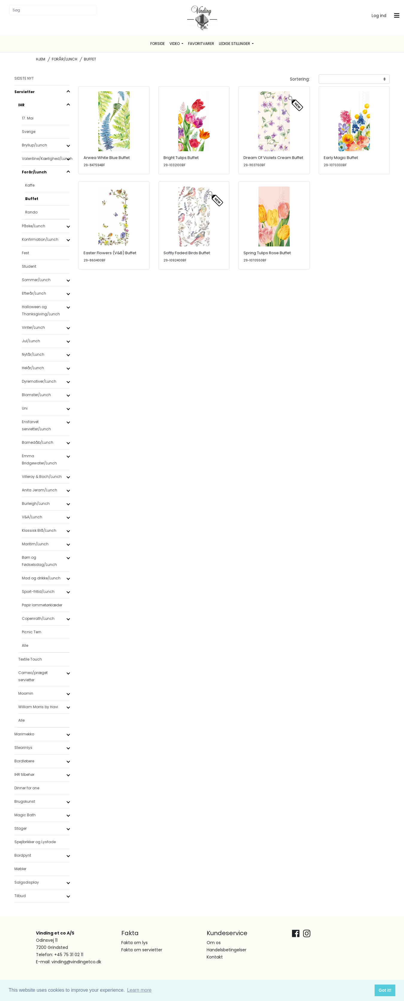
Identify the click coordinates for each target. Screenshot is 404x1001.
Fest (25, 252)
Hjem (40, 59)
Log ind (379, 16)
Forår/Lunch (64, 59)
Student (29, 266)
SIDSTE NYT (24, 78)
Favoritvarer (201, 43)
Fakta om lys (134, 943)
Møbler (20, 868)
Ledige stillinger (235, 43)
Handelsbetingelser (226, 950)
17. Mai (28, 118)
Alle (25, 645)
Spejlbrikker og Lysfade (35, 841)
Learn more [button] (139, 990)
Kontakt (215, 957)
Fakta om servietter (141, 950)
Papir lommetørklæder (42, 605)
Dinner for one (26, 787)
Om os (214, 943)
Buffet (31, 198)
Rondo (31, 212)
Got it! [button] (385, 990)
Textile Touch (30, 659)
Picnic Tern (31, 631)
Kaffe (29, 185)
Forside (157, 43)
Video (175, 43)
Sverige (28, 131)
